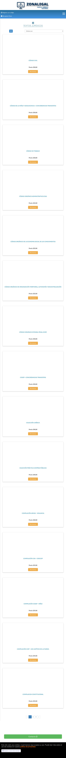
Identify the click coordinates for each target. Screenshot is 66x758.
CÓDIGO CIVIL (33, 60)
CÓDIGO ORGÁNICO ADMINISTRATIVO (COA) (33, 196)
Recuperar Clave (6, 16)
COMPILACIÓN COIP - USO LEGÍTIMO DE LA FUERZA (33, 649)
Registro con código (7, 12)
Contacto (33, 736)
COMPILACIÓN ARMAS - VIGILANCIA (33, 513)
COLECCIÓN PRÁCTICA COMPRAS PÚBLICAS (33, 468)
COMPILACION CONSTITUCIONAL (33, 694)
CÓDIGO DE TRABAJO (33, 151)
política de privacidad (27, 747)
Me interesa (33, 71)
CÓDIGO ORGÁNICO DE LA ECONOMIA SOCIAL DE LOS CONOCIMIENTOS (33, 241)
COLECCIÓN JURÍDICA (33, 422)
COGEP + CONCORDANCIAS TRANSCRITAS (33, 377)
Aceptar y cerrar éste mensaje (11, 750)
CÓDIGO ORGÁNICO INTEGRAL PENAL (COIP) (33, 332)
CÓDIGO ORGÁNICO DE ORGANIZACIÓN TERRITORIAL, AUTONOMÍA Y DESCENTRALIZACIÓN (33, 287)
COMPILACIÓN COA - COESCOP (33, 558)
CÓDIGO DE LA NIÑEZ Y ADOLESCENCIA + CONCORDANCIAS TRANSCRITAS (33, 105)
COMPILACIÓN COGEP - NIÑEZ (33, 604)
